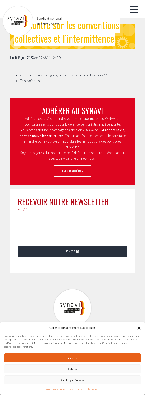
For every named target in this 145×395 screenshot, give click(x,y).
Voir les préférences (72, 380)
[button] (139, 328)
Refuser (72, 369)
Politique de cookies (56, 389)
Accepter (72, 358)
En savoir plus (30, 81)
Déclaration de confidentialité (82, 389)
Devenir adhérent (72, 170)
